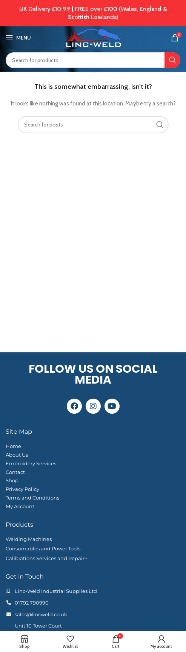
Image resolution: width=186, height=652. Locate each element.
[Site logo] (93, 37)
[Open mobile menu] (18, 37)
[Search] (93, 60)
